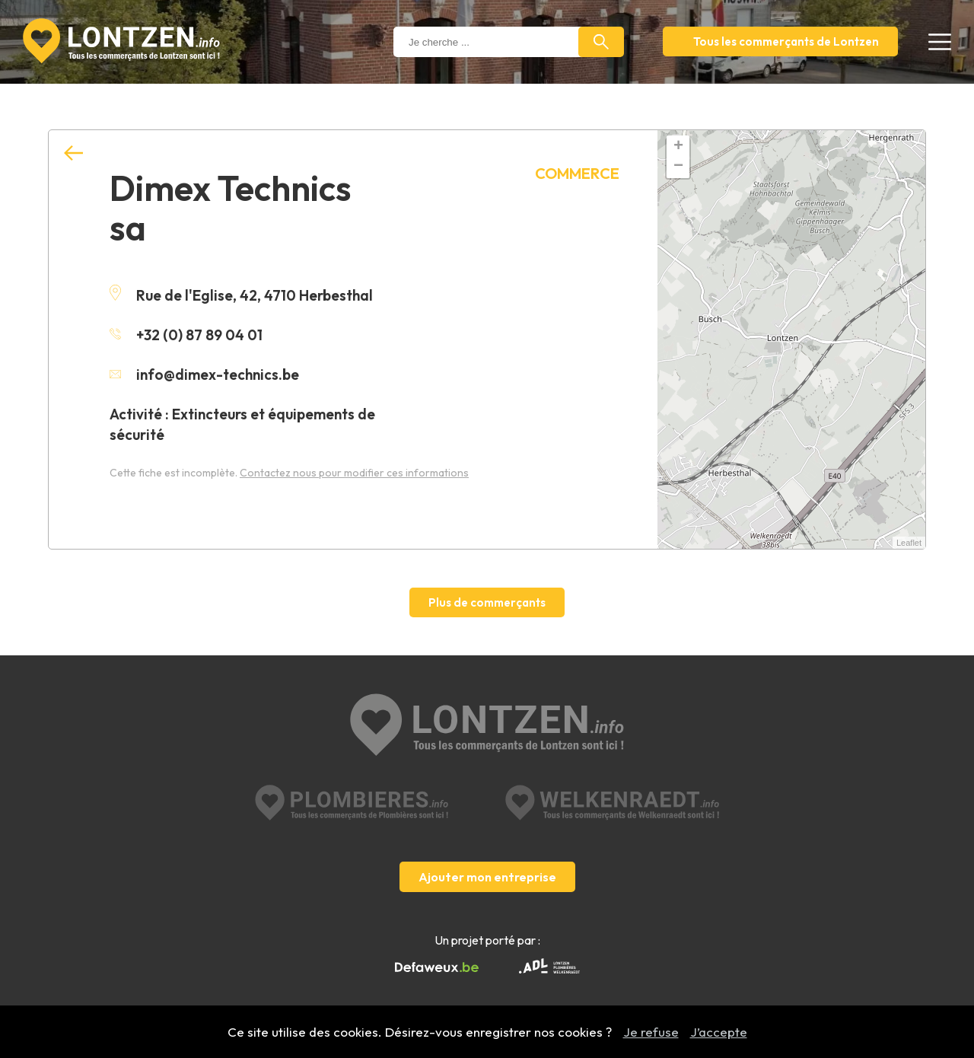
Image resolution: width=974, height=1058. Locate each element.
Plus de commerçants (487, 602)
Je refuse (651, 1032)
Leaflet (908, 542)
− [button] (678, 166)
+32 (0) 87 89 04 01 (186, 335)
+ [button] (678, 146)
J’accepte (718, 1032)
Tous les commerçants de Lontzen (786, 41)
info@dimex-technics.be (204, 374)
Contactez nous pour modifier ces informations (354, 473)
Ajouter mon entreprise (487, 876)
